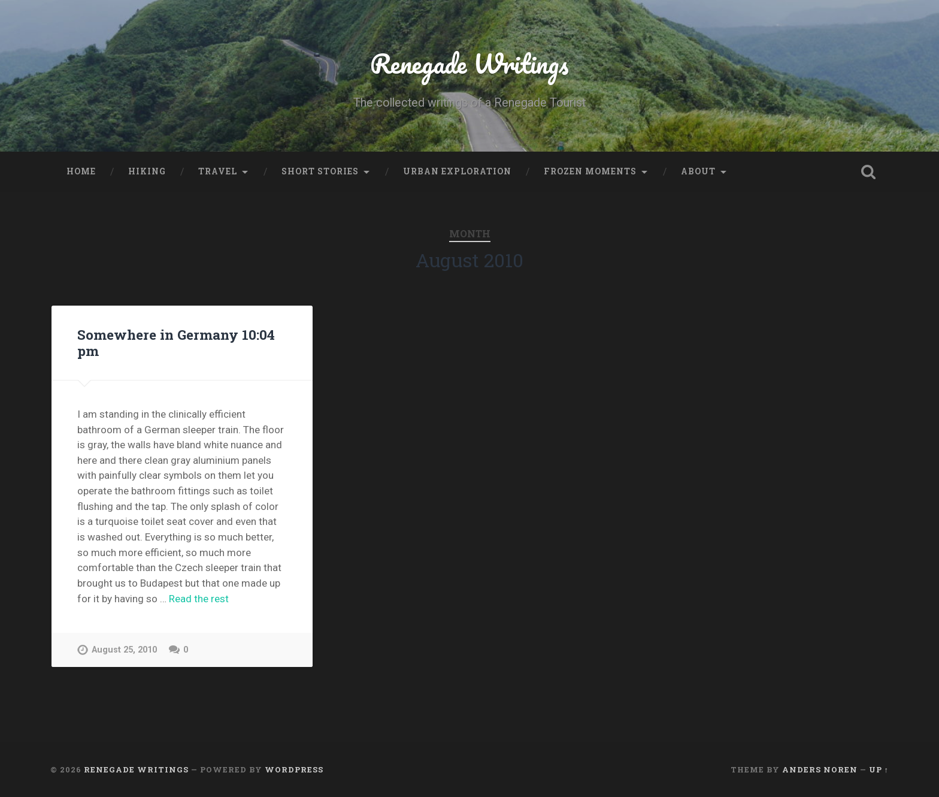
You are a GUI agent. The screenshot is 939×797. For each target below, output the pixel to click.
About (698, 171)
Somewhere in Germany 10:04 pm (176, 342)
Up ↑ (879, 769)
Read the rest (199, 599)
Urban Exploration (457, 171)
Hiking (147, 171)
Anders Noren (820, 769)
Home (81, 171)
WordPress (294, 769)
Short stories (320, 171)
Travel (217, 171)
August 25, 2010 (124, 650)
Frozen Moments (590, 171)
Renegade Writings (469, 63)
